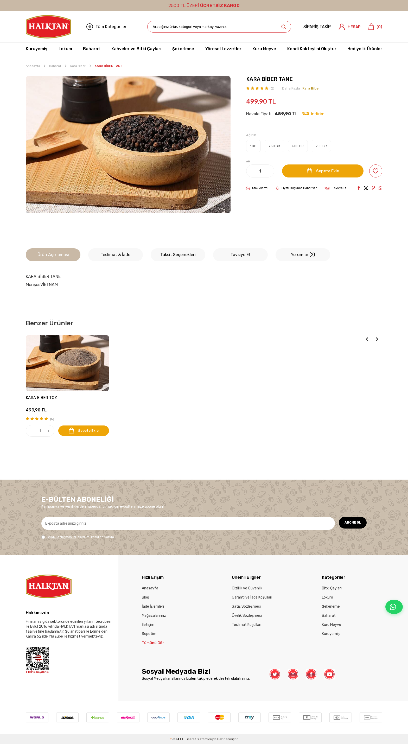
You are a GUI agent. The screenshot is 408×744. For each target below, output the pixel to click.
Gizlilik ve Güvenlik (247, 588)
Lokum (65, 48)
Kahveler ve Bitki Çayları (136, 48)
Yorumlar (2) (303, 254)
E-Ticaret (189, 739)
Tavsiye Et (335, 188)
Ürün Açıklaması (53, 254)
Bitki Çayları (332, 588)
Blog (145, 597)
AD (248, 161)
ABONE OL (351, 523)
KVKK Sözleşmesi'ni (61, 537)
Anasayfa (33, 66)
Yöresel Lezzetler (223, 48)
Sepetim (149, 634)
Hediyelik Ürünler (364, 48)
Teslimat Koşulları (246, 624)
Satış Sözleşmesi (246, 606)
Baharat (91, 48)
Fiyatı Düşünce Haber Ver (296, 188)
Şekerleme (183, 48)
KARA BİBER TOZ (41, 397)
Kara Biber (78, 66)
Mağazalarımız (154, 615)
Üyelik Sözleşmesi (247, 615)
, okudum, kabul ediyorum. (78, 537)
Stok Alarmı (257, 188)
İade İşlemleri (153, 606)
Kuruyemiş (36, 48)
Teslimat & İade (115, 254)
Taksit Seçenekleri (178, 254)
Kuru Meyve (264, 48)
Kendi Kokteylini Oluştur (311, 48)
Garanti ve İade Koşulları (252, 597)
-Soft (176, 739)
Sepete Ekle (321, 171)
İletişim (148, 624)
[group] (128, 144)
